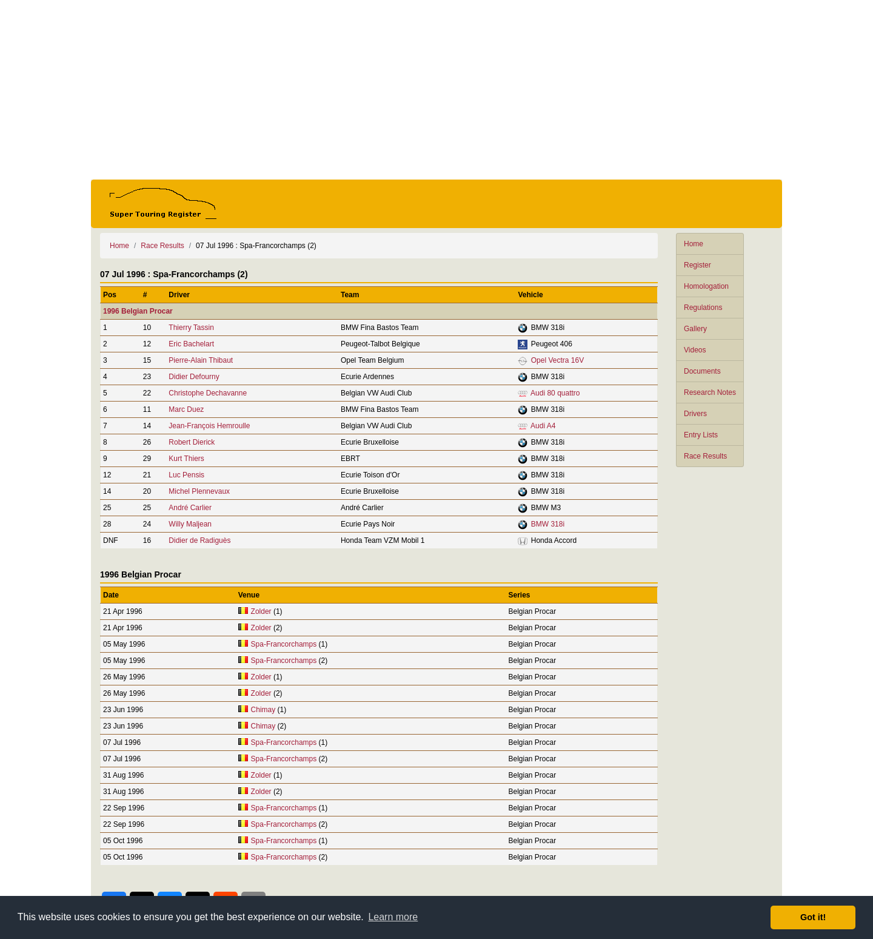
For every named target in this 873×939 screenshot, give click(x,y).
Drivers (695, 413)
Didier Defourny (194, 376)
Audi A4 (542, 426)
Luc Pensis (186, 475)
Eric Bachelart (191, 344)
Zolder (261, 611)
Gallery (695, 329)
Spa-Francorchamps (284, 644)
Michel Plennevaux (199, 491)
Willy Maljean (190, 524)
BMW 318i (547, 524)
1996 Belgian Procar (138, 311)
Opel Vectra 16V (557, 360)
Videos (695, 350)
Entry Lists (701, 435)
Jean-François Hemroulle (209, 426)
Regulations (703, 307)
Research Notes (710, 392)
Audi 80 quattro (555, 393)
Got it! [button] (813, 917)
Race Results (705, 456)
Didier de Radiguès (199, 540)
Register (697, 265)
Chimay (263, 709)
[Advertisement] (436, 90)
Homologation (706, 286)
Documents (702, 371)
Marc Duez (186, 409)
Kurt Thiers (186, 458)
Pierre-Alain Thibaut (201, 360)
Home (693, 244)
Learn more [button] (393, 917)
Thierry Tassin (191, 327)
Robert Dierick (192, 442)
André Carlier (190, 507)
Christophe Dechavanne (208, 393)
